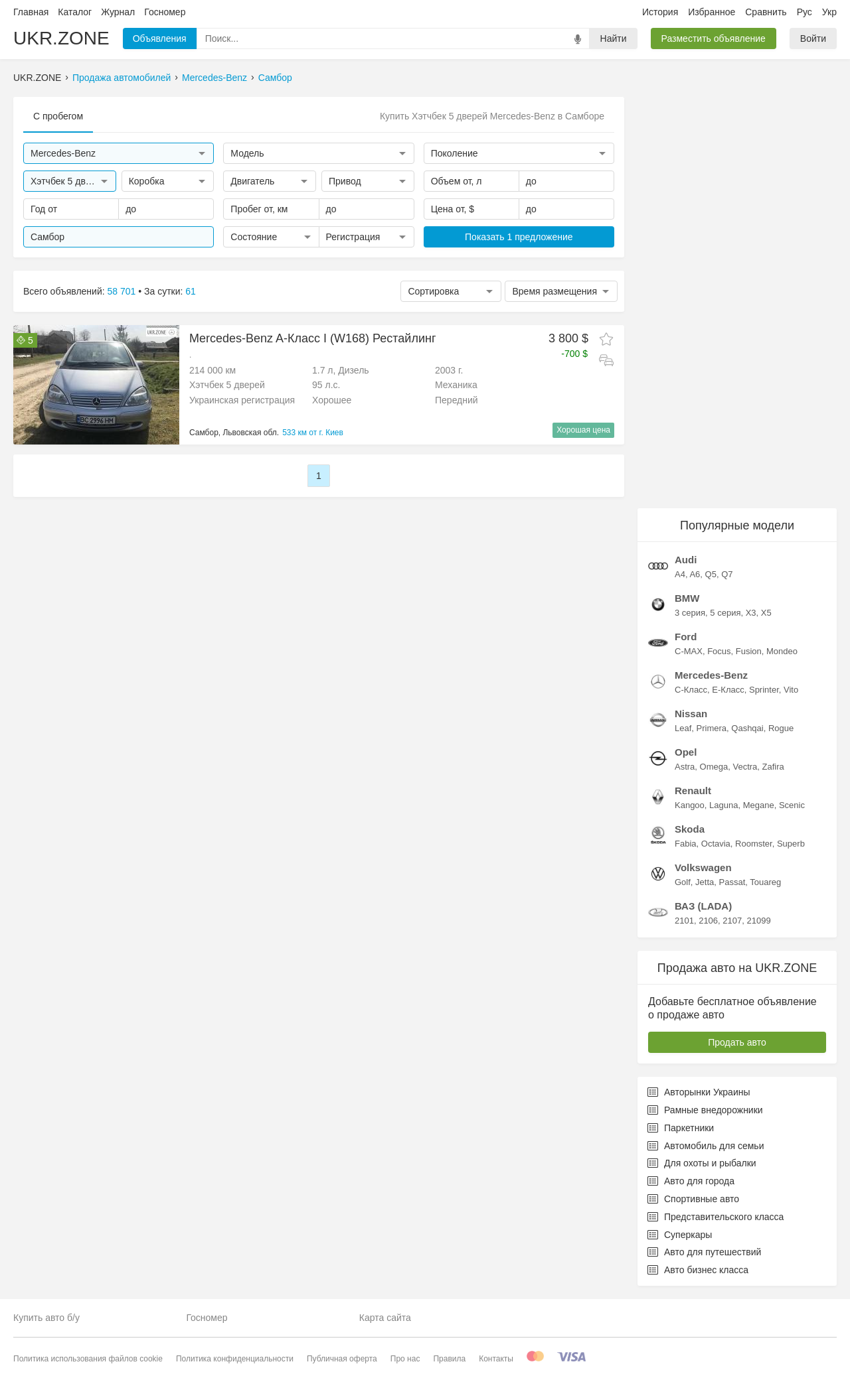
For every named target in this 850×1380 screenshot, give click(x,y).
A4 (680, 574)
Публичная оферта (342, 1358)
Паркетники (680, 1128)
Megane (758, 805)
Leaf (683, 728)
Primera (712, 728)
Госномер (164, 12)
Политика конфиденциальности (235, 1358)
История (660, 12)
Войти (813, 38)
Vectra (744, 767)
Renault (693, 790)
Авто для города (690, 1181)
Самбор (275, 77)
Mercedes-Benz (214, 77)
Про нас (405, 1358)
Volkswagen (703, 867)
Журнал (118, 12)
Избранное (711, 12)
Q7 (726, 574)
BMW (687, 598)
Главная (30, 12)
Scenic (792, 805)
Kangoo (690, 805)
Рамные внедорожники (705, 1110)
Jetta (704, 882)
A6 (694, 574)
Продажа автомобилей (121, 77)
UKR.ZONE (61, 38)
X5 (766, 613)
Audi (686, 559)
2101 (684, 921)
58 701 (122, 291)
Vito (791, 690)
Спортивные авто (693, 1199)
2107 (732, 921)
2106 (708, 921)
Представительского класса (715, 1216)
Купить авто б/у (46, 1317)
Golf (683, 882)
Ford (686, 636)
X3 (751, 613)
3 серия (690, 613)
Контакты (496, 1358)
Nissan (691, 713)
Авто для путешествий (704, 1252)
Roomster (753, 844)
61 (190, 291)
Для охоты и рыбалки (701, 1163)
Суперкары (679, 1234)
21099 (758, 921)
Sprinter (764, 690)
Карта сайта (385, 1317)
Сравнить (765, 12)
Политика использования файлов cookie (88, 1358)
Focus (718, 651)
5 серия (725, 613)
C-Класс (691, 690)
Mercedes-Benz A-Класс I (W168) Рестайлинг (312, 338)
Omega (714, 767)
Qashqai (747, 728)
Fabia (686, 844)
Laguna (723, 805)
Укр (829, 12)
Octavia (715, 844)
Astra (685, 767)
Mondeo (782, 651)
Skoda (690, 829)
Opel (686, 752)
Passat (732, 882)
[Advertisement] (737, 296)
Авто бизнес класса (697, 1270)
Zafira (773, 767)
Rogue (781, 728)
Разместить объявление (713, 38)
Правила (449, 1358)
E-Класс (728, 690)
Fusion (749, 651)
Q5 (711, 574)
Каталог (75, 12)
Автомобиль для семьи (705, 1145)
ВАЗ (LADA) (703, 906)
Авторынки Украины (698, 1092)
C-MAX (689, 651)
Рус (804, 12)
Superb (791, 844)
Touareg (765, 882)
